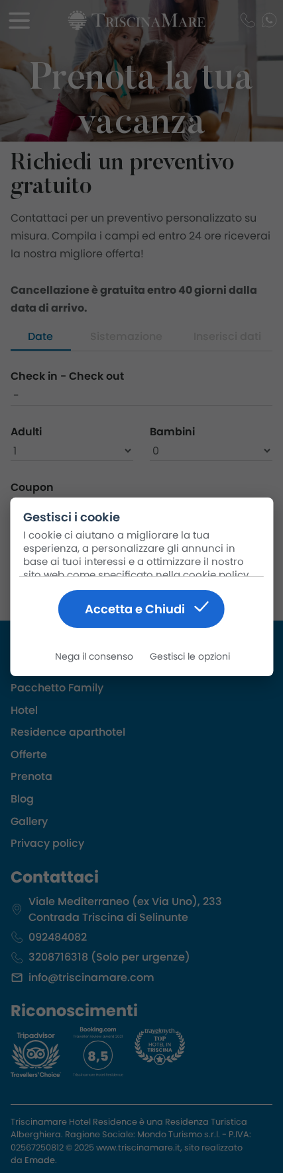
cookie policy (216, 575)
